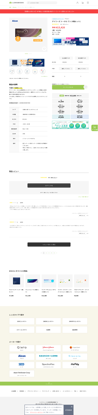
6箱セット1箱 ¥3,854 (61, 107)
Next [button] (48, 32)
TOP (10, 7)
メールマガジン (67, 391)
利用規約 (22, 391)
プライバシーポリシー (33, 391)
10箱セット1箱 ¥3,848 (61, 112)
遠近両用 (74, 330)
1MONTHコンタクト (75, 321)
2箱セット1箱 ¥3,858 (80, 101)
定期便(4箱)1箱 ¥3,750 (73, 96)
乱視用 (48, 330)
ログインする (49, 185)
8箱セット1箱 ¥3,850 (80, 107)
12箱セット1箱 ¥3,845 (80, 112)
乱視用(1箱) (61, 117)
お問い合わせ (56, 391)
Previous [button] (8, 32)
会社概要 (13, 391)
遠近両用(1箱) (80, 117)
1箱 (61, 101)
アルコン (15, 7)
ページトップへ (49, 384)
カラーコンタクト (22, 330)
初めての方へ (83, 391)
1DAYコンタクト (22, 321)
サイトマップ (45, 391)
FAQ (75, 391)
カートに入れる (67, 87)
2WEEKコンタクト (48, 321)
